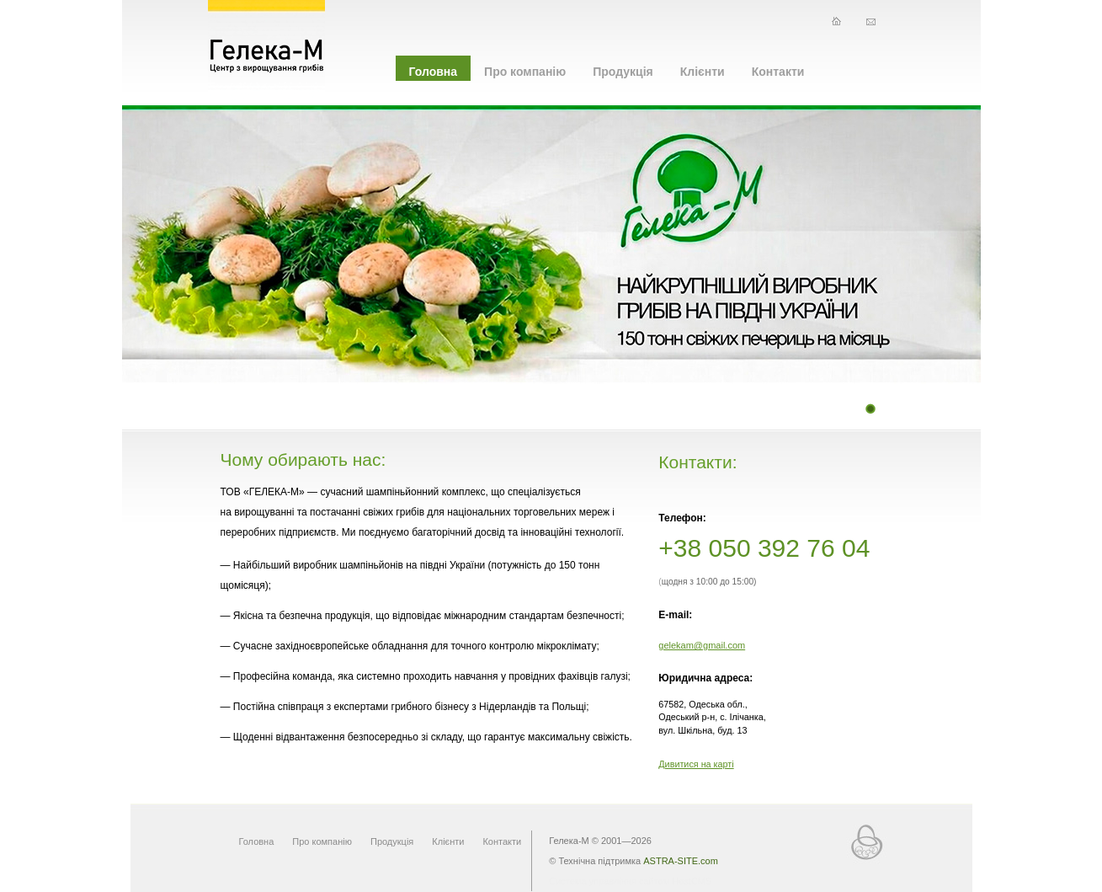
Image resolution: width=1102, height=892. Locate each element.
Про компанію (525, 71)
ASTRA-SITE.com (680, 861)
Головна (433, 71)
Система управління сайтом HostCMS (630, 881)
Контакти (778, 71)
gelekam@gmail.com (701, 645)
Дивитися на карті (695, 764)
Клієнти (702, 71)
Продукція (623, 71)
